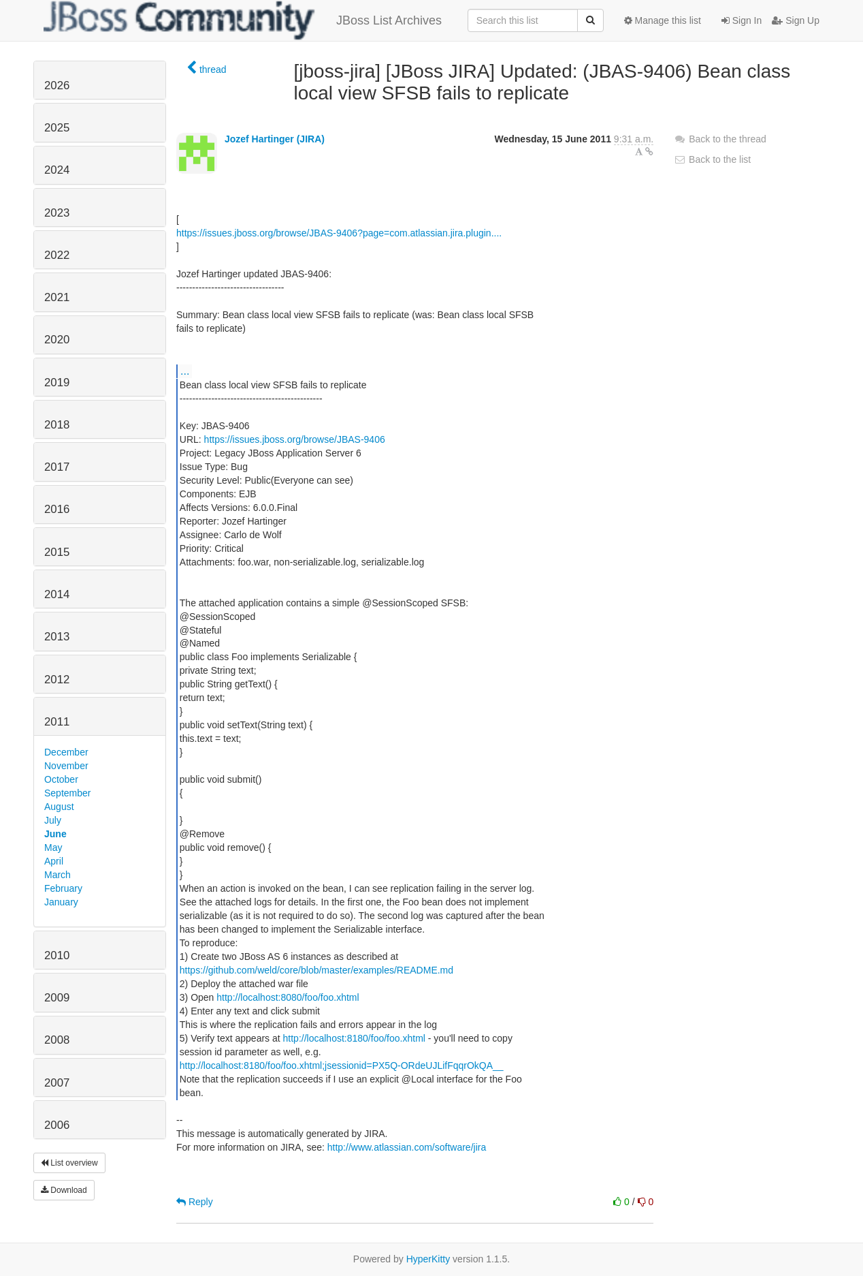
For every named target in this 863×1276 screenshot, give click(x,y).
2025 (56, 127)
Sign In (741, 20)
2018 (56, 424)
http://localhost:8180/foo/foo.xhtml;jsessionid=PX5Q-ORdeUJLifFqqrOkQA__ (342, 1065)
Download (64, 1190)
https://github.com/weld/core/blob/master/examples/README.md (316, 970)
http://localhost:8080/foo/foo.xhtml (287, 997)
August (59, 806)
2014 (56, 594)
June (55, 833)
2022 (56, 255)
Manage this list (662, 20)
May (53, 847)
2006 (56, 1125)
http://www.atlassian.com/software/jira (406, 1147)
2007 (56, 1082)
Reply (194, 1201)
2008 (56, 1039)
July (52, 820)
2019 (56, 382)
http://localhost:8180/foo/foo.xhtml (354, 1038)
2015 (56, 552)
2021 (56, 297)
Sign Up (795, 20)
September (67, 793)
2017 (56, 467)
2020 (56, 339)
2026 (56, 85)
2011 (56, 721)
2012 (56, 679)
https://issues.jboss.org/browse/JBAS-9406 (294, 439)
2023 (56, 212)
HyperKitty (428, 1259)
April (53, 861)
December (66, 752)
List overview (69, 1163)
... (184, 370)
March (57, 874)
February (63, 888)
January (61, 902)
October (61, 779)
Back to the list (712, 159)
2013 (56, 636)
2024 (56, 170)
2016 (56, 509)
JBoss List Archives (243, 20)
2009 (56, 997)
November (66, 765)
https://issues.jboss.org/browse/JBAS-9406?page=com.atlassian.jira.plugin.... (339, 233)
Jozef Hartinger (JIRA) (275, 139)
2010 (56, 955)
